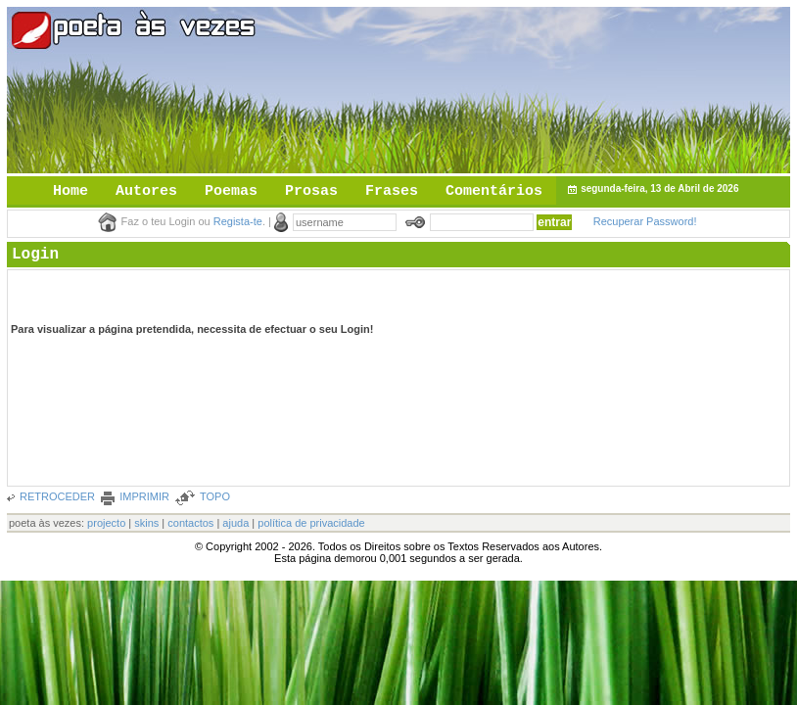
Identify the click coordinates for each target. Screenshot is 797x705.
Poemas (231, 191)
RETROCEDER (57, 496)
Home (70, 191)
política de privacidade (311, 523)
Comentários (493, 191)
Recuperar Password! (645, 221)
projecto (106, 523)
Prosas (311, 191)
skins (146, 523)
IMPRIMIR (144, 496)
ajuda (235, 523)
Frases (391, 191)
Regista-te (237, 221)
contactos (190, 523)
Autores (146, 191)
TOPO (215, 496)
